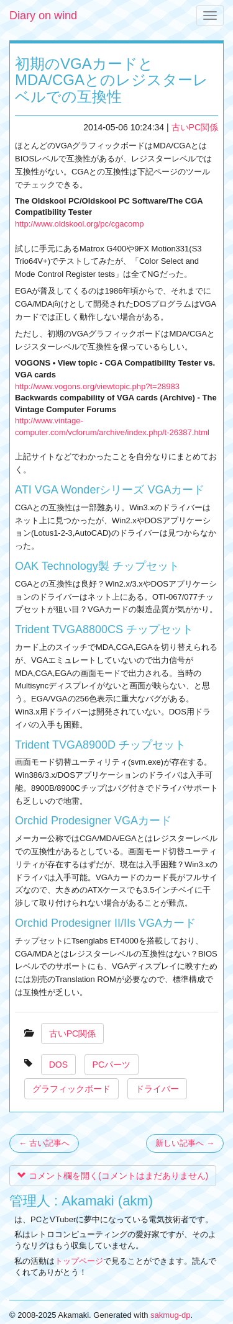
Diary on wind (43, 15)
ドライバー (157, 1089)
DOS (58, 1065)
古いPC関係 (194, 127)
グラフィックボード (71, 1089)
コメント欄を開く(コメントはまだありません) (112, 1176)
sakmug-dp (170, 1315)
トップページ (79, 1261)
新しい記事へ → (184, 1143)
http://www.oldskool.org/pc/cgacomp (79, 223)
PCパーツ (111, 1065)
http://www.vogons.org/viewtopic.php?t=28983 (97, 386)
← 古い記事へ (44, 1143)
